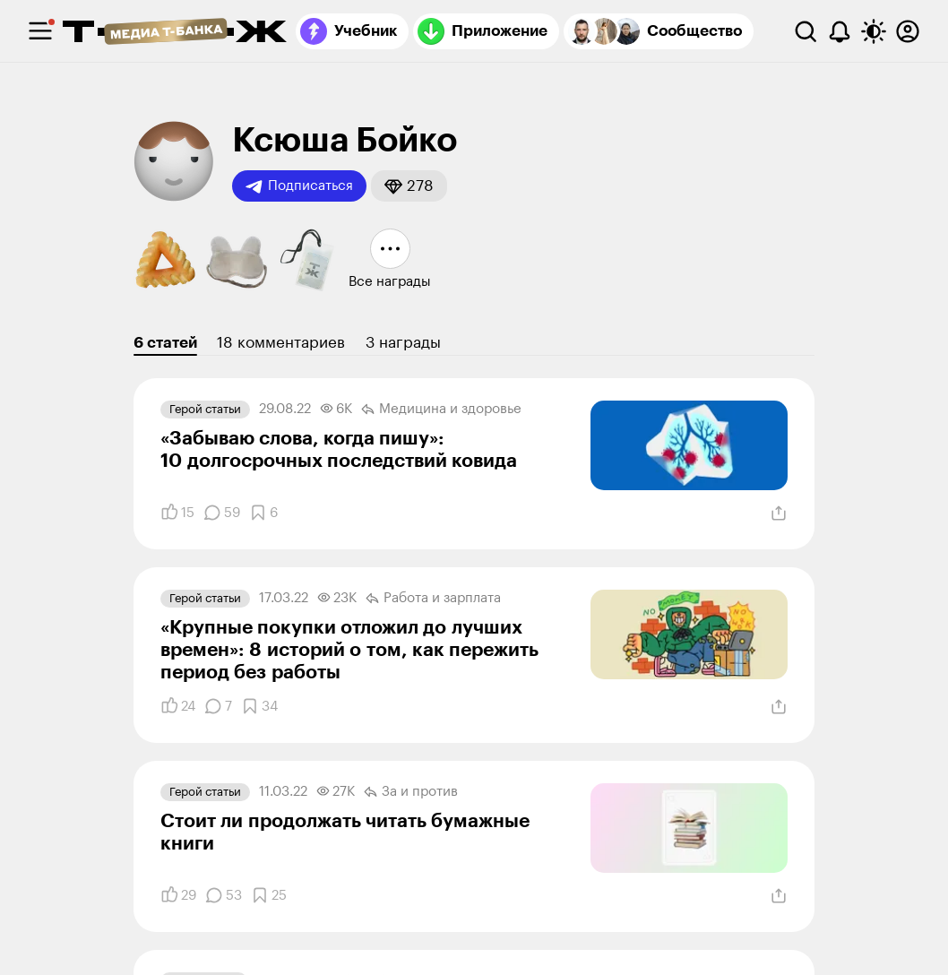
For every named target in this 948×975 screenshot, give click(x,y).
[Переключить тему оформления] (873, 31)
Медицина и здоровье (441, 409)
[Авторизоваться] (907, 31)
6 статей (165, 342)
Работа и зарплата (433, 598)
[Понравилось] (177, 513)
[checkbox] (40, 31)
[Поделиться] (779, 513)
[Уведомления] (839, 31)
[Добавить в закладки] (263, 513)
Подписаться (299, 186)
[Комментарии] (222, 513)
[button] (409, 186)
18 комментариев (281, 342)
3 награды (403, 342)
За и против (411, 792)
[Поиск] (805, 31)
